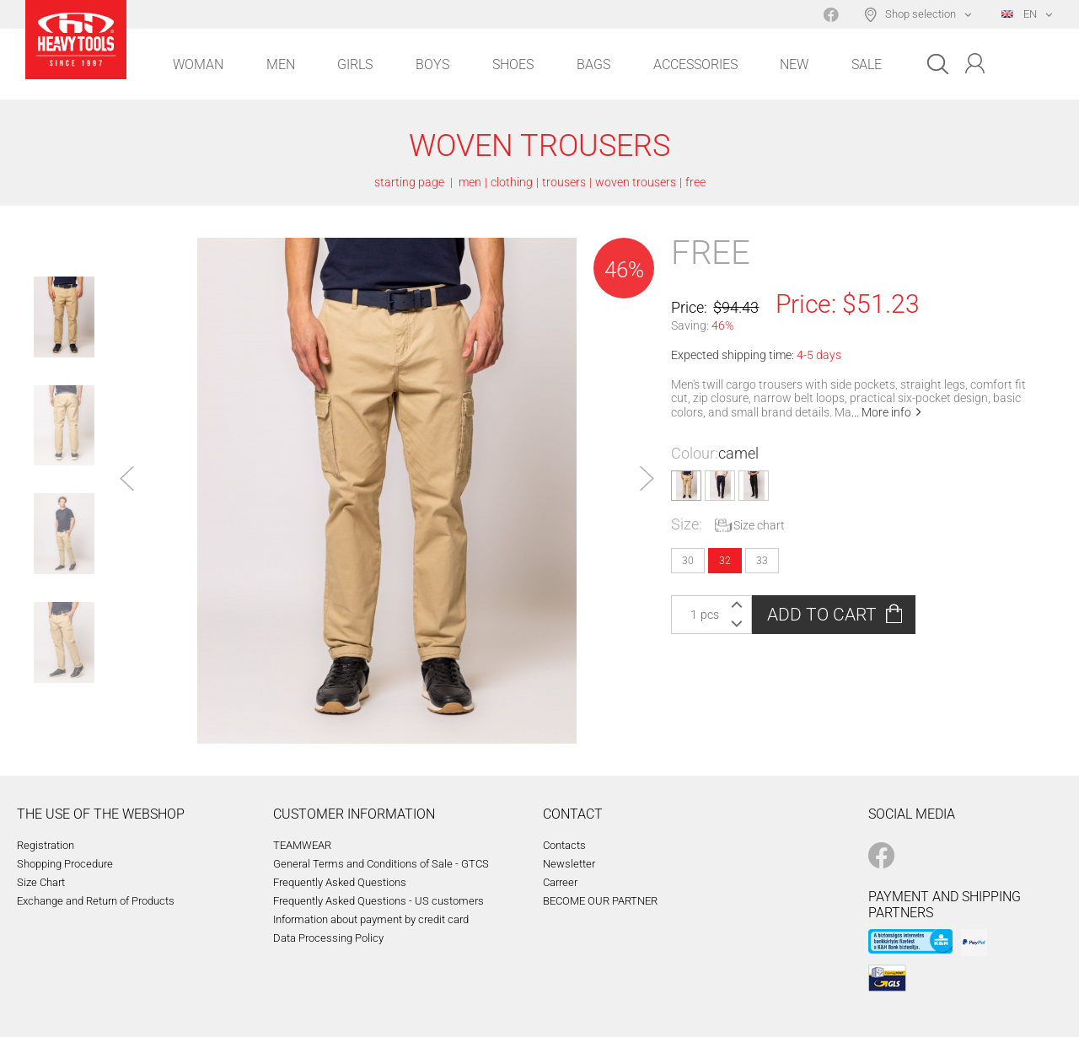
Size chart (759, 525)
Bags (593, 64)
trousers (564, 182)
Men (280, 64)
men (470, 182)
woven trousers (635, 182)
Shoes (513, 64)
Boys (432, 64)
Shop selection (920, 14)
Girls (355, 64)
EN (1019, 14)
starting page (409, 182)
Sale (866, 64)
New (794, 64)
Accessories (695, 64)
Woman (198, 64)
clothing (512, 182)
